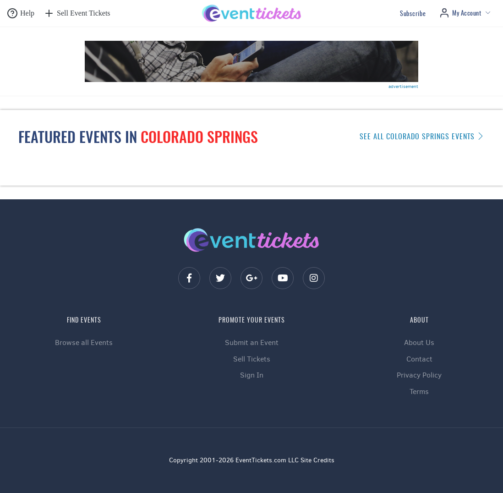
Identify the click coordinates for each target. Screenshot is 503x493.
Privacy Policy (419, 375)
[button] (20, 13)
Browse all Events (84, 342)
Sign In (251, 375)
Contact (419, 359)
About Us (419, 342)
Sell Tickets (251, 359)
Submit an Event (252, 342)
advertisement (403, 86)
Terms (419, 391)
